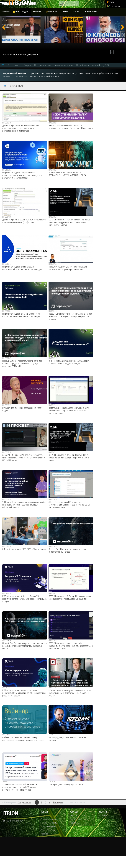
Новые (17, 65)
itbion (10, 813)
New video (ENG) (100, 65)
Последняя (58, 802)
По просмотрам (42, 65)
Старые (27, 65)
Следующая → (24, 802)
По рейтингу (82, 65)
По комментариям (63, 65)
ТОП (9, 65)
